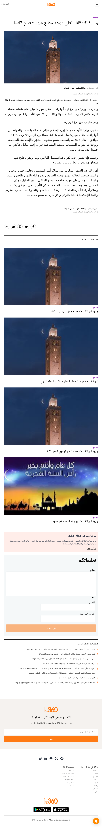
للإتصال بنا (70, 783)
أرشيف (71, 786)
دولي (96, 792)
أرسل (51, 739)
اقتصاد (96, 773)
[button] (96, 821)
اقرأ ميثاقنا (91, 548)
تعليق (92, 570)
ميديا (96, 783)
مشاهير (95, 789)
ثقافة (96, 780)
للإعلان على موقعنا (67, 776)
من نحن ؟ (71, 770)
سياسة (95, 770)
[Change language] (5, 4)
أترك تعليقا (51, 628)
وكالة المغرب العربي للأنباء (75, 88)
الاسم (92, 602)
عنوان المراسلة (87, 613)
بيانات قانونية (69, 780)
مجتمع (95, 17)
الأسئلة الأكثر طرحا (68, 773)
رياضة (96, 786)
